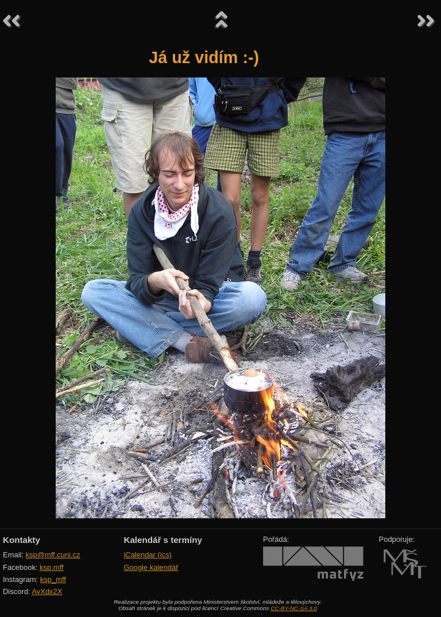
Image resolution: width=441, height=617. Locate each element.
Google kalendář (150, 567)
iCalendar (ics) (147, 554)
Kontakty (21, 540)
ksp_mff (53, 579)
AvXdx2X (47, 591)
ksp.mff (52, 567)
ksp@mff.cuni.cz (53, 554)
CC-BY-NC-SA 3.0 (293, 608)
